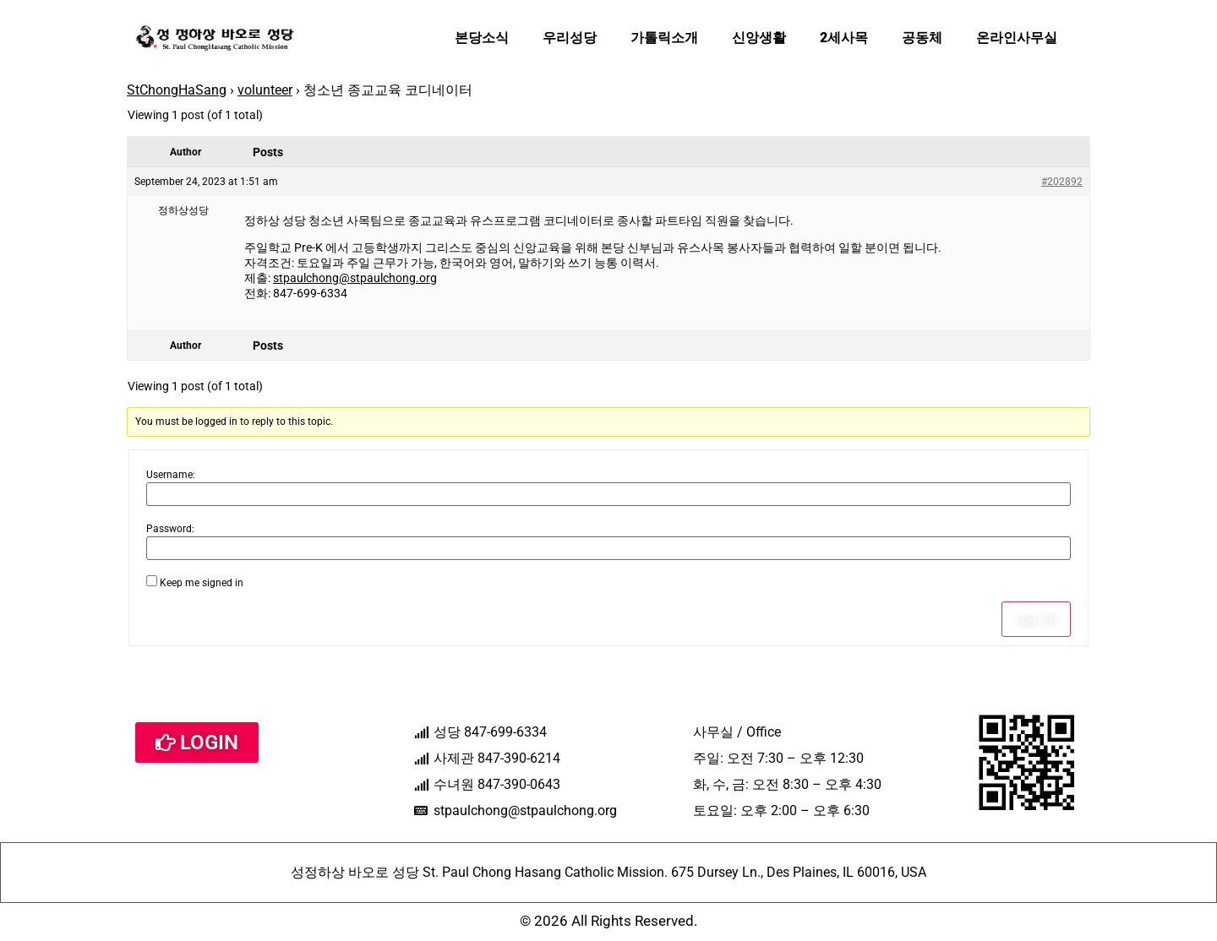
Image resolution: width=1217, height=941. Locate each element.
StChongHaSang (176, 90)
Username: (170, 475)
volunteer (264, 90)
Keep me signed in (201, 583)
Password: (170, 529)
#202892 (1062, 182)
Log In (1036, 619)
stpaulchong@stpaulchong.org (355, 278)
